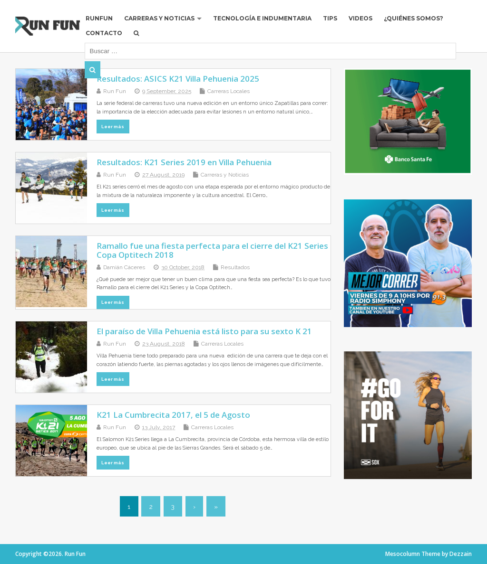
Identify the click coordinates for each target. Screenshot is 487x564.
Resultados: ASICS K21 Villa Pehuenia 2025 (178, 78)
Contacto (104, 33)
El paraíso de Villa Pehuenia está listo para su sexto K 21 (204, 331)
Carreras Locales (228, 91)
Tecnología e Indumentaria (262, 18)
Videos (360, 18)
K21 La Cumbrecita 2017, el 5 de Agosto (173, 414)
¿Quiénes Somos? (413, 18)
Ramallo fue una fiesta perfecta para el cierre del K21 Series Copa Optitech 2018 (212, 250)
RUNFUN (99, 18)
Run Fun (114, 91)
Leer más (112, 126)
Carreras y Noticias (159, 18)
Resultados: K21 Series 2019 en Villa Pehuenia (184, 162)
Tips (330, 18)
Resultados (235, 267)
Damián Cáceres (124, 267)
